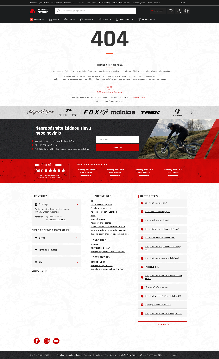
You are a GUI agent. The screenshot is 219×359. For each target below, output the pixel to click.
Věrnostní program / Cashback (104, 211)
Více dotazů (162, 324)
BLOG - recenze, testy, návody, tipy (109, 92)
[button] (38, 19)
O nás (149, 3)
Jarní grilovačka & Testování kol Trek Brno (109, 230)
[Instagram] (46, 340)
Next (191, 112)
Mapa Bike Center (98, 218)
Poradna (60, 355)
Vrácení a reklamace (74, 355)
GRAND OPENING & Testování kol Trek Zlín (108, 226)
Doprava (87, 355)
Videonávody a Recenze (101, 222)
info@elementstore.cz (138, 97)
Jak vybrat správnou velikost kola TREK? (108, 251)
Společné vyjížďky (138, 3)
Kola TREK (109, 86)
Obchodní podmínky (100, 355)
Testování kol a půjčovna (101, 204)
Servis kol (80, 3)
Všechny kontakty (39, 270)
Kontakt (157, 3)
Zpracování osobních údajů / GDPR (124, 355)
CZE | (184, 3)
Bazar (93, 215)
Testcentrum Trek (93, 3)
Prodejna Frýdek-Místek (39, 3)
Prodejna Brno (56, 3)
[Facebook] (37, 340)
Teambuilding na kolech (101, 207)
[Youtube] (56, 340)
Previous (27, 112)
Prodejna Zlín (69, 3)
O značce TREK (97, 244)
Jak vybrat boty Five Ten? (102, 265)
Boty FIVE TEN (110, 89)
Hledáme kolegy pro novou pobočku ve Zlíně (109, 233)
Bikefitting (106, 3)
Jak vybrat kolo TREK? (100, 247)
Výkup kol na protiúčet (120, 3)
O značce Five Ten (98, 261)
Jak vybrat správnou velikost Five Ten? (107, 269)
